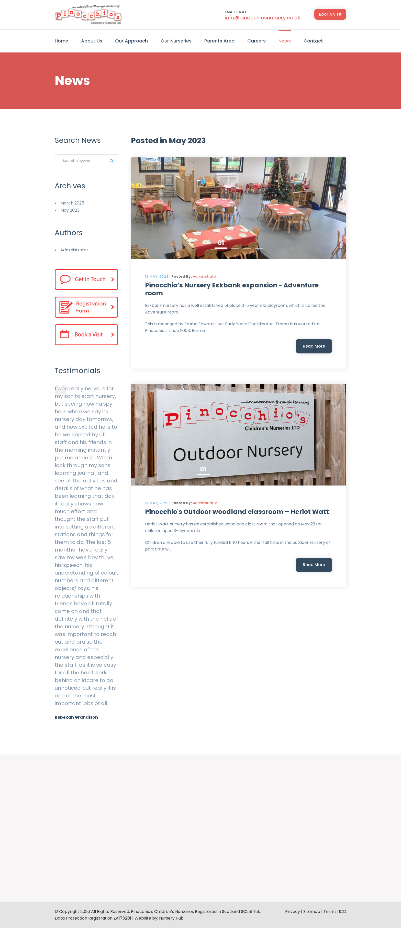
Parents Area (219, 41)
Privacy (292, 911)
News (285, 41)
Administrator (205, 276)
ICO (342, 911)
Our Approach (131, 41)
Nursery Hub (171, 918)
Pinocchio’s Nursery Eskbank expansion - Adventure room (232, 289)
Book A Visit (330, 14)
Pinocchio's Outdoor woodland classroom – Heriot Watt (237, 511)
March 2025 (72, 203)
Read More (314, 346)
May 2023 (69, 210)
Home (61, 41)
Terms (330, 911)
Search (111, 160)
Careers (256, 41)
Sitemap (311, 911)
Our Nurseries (176, 41)
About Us (91, 41)
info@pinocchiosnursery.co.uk (262, 17)
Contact (313, 41)
